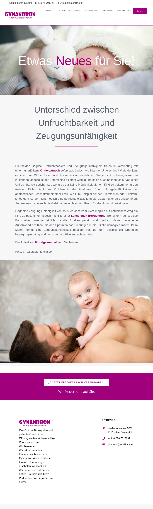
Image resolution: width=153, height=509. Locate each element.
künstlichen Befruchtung (88, 215)
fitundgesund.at (46, 242)
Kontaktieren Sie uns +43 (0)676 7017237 (32, 3)
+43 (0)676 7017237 (119, 438)
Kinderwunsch (50, 170)
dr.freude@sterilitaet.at (70, 3)
